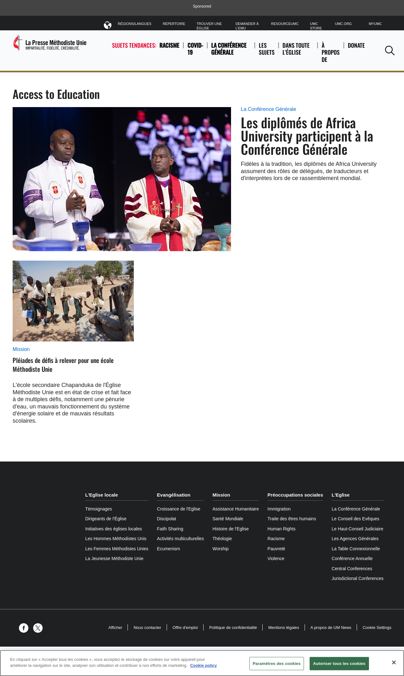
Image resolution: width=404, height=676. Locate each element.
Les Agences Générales (355, 538)
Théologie (222, 538)
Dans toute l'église (297, 52)
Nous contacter (147, 627)
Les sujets (267, 52)
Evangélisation (173, 495)
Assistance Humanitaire (235, 508)
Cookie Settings (377, 627)
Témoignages (98, 508)
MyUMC (375, 24)
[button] (389, 50)
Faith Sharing (170, 528)
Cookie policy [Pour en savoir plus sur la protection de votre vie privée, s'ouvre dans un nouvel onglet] (203, 665)
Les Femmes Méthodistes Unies (116, 548)
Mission (21, 349)
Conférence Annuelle (352, 558)
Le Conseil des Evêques (355, 518)
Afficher (115, 627)
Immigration (279, 508)
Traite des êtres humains (292, 518)
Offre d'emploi (185, 627)
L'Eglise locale (101, 495)
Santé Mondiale (227, 518)
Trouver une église (209, 26)
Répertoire (174, 24)
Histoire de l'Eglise (230, 528)
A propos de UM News (331, 627)
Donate (356, 52)
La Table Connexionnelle (356, 548)
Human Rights (282, 528)
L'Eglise (341, 495)
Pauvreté (276, 548)
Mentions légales (283, 627)
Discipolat (166, 518)
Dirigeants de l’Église (106, 518)
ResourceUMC (285, 24)
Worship (220, 548)
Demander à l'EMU (246, 26)
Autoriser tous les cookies (339, 663)
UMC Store (316, 26)
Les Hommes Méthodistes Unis (115, 538)
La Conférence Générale (229, 49)
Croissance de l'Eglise (178, 508)
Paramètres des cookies (277, 663)
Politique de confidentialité (233, 627)
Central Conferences (352, 568)
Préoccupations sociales (295, 495)
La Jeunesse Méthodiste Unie (114, 558)
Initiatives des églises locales (113, 528)
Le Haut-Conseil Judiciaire (357, 528)
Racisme (169, 45)
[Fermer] (394, 662)
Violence (276, 558)
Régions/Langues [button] (134, 25)
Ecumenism (168, 548)
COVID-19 (195, 49)
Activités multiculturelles (180, 538)
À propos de (331, 52)
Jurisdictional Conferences (357, 578)
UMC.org (343, 24)
